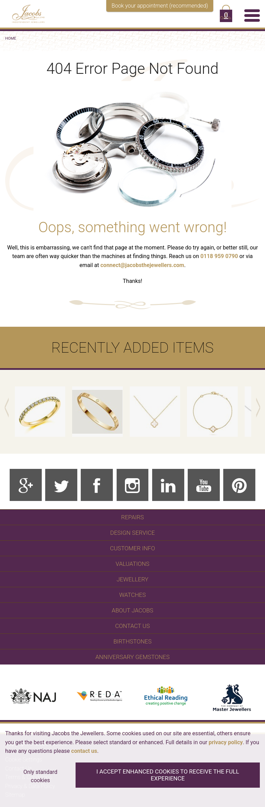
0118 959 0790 (219, 256)
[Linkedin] (168, 485)
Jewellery (132, 579)
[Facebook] (97, 485)
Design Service (132, 532)
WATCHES (132, 594)
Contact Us (132, 625)
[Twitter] (61, 485)
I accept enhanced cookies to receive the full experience (167, 775)
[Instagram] (133, 485)
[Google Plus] (26, 485)
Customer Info (132, 548)
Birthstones (133, 641)
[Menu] (252, 15)
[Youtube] (204, 485)
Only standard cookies (40, 776)
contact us (84, 751)
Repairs (132, 517)
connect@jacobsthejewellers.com (142, 265)
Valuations (132, 563)
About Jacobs (132, 610)
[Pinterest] (239, 485)
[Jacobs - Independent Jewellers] (25, 12)
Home (10, 38)
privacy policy (226, 742)
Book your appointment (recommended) (159, 5)
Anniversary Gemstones (133, 656)
